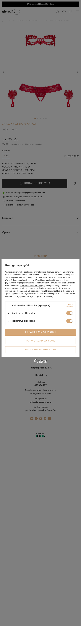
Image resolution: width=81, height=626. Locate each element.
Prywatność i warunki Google (32, 285)
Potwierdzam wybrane (40, 341)
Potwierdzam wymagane (40, 350)
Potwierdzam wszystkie (40, 332)
